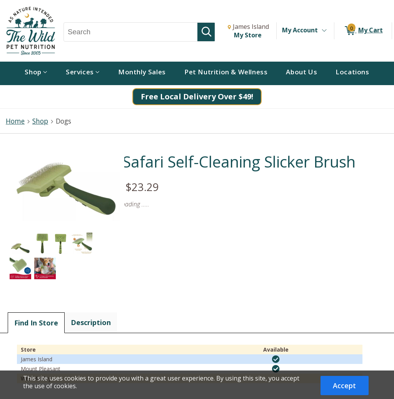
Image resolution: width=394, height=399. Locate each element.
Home (15, 121)
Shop (40, 121)
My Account (300, 30)
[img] (276, 359)
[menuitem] (36, 73)
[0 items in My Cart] (363, 31)
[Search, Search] (130, 32)
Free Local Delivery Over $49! (197, 96)
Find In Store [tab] (36, 322)
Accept (344, 385)
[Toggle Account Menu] (324, 30)
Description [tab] (91, 322)
